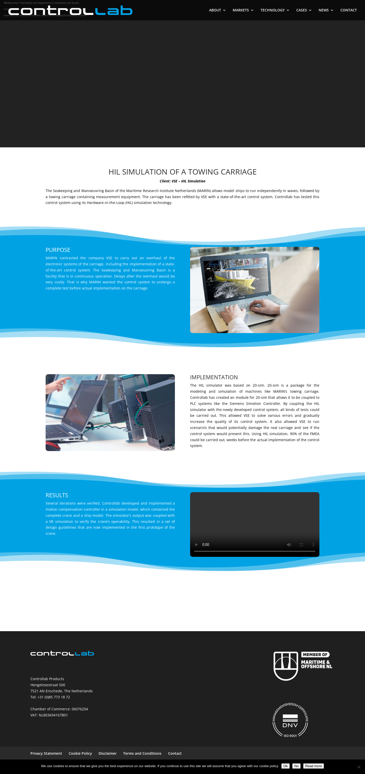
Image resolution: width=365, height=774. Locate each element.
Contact (175, 753)
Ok (285, 766)
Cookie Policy (80, 753)
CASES (301, 10)
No (296, 766)
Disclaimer (108, 753)
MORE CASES (182, 604)
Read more (313, 766)
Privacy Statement (46, 753)
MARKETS (241, 10)
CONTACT (348, 10)
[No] (358, 766)
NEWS (324, 10)
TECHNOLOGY (273, 10)
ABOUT (215, 10)
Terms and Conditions (142, 753)
